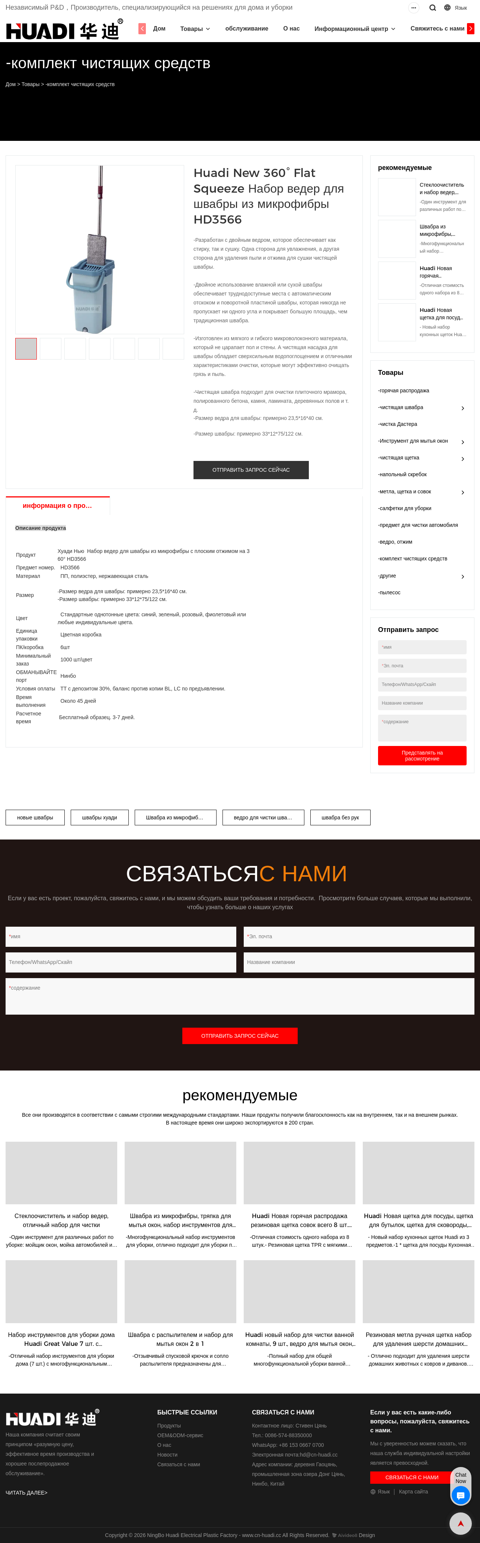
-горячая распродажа (403, 390)
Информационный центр (354, 29)
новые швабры (35, 817)
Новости (167, 1455)
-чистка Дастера (397, 424)
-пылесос (389, 592)
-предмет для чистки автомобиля (418, 525)
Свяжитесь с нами (440, 28)
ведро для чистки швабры (265, 817)
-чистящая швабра (400, 407)
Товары (194, 29)
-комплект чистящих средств (80, 84)
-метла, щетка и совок (404, 491)
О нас (294, 28)
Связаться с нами (178, 1464)
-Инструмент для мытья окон (413, 441)
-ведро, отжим (395, 542)
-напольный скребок (402, 474)
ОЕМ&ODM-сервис (180, 1435)
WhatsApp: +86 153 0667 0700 (288, 1445)
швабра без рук (340, 817)
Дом (162, 28)
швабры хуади (99, 817)
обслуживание (249, 28)
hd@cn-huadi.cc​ (318, 1455)
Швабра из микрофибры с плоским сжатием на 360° (181, 817)
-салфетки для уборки (404, 508)
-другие (387, 576)
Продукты (169, 1426)
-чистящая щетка (398, 458)
